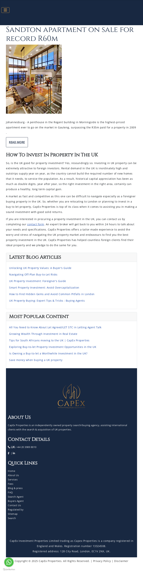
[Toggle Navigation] (5, 10)
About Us (13, 475)
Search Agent (15, 496)
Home (11, 471)
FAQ (10, 492)
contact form (35, 224)
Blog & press (15, 488)
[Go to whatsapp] (9, 562)
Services (13, 479)
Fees (10, 483)
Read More (17, 142)
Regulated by (15, 509)
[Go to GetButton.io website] (9, 569)
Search (12, 518)
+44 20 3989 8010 (26, 447)
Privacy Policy (102, 561)
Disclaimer (121, 561)
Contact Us (14, 505)
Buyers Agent (16, 501)
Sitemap (13, 514)
